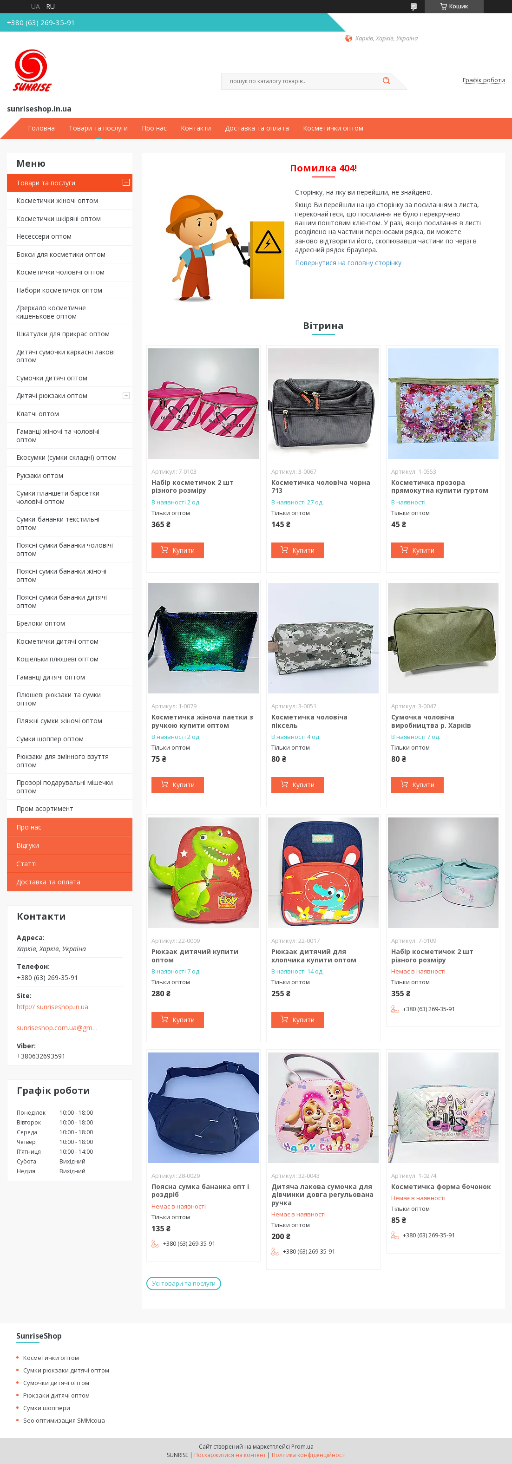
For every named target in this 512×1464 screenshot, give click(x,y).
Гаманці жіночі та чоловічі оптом (57, 435)
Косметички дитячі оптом (57, 641)
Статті (26, 863)
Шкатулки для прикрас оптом (63, 333)
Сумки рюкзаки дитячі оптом (66, 1370)
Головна (41, 128)
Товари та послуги (98, 128)
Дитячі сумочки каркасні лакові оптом (65, 356)
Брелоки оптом (40, 623)
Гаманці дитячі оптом (50, 677)
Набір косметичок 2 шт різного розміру (192, 486)
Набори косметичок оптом (59, 290)
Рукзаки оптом (39, 475)
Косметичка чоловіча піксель (309, 721)
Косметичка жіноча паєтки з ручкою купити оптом (202, 721)
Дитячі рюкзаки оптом (51, 395)
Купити (183, 550)
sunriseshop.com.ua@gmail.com (57, 1028)
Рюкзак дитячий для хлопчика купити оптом (313, 955)
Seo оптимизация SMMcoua (64, 1420)
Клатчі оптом (37, 413)
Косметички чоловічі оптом (60, 272)
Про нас (154, 128)
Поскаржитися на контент (230, 1455)
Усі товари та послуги (184, 1283)
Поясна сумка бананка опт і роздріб (200, 1190)
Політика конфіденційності (309, 1455)
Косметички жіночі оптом (57, 200)
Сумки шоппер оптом (50, 738)
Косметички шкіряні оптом (58, 218)
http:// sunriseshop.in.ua (52, 1007)
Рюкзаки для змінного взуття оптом (62, 760)
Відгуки (27, 845)
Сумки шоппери (46, 1408)
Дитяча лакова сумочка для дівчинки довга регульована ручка (322, 1194)
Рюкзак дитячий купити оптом (194, 955)
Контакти (196, 128)
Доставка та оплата (257, 128)
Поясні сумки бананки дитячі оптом (61, 601)
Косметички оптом (333, 128)
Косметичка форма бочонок (441, 1186)
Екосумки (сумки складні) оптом (66, 457)
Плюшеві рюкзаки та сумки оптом (58, 698)
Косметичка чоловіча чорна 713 (320, 486)
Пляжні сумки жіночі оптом (59, 720)
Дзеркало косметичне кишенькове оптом (51, 311)
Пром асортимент (44, 808)
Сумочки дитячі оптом (51, 377)
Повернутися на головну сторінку (348, 262)
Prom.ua (302, 1447)
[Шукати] (386, 81)
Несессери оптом (44, 236)
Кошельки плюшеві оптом (57, 658)
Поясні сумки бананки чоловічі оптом (64, 549)
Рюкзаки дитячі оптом (56, 1395)
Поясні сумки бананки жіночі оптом (61, 575)
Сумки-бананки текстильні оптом (57, 523)
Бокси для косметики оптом (60, 254)
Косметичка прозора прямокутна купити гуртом (439, 486)
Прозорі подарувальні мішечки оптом (64, 786)
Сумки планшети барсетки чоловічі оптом (57, 497)
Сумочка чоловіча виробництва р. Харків (431, 721)
